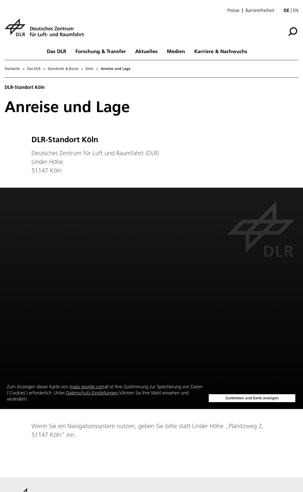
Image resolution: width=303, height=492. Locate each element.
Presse (233, 10)
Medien (176, 51)
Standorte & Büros (63, 68)
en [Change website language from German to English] (295, 10)
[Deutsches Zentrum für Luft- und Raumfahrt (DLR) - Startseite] (46, 30)
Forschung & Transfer (100, 51)
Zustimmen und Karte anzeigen (252, 398)
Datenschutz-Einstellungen (92, 393)
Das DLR (56, 51)
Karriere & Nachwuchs (220, 51)
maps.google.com (86, 387)
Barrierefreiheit (260, 10)
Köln (90, 68)
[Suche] (292, 31)
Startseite (12, 68)
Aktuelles (146, 51)
